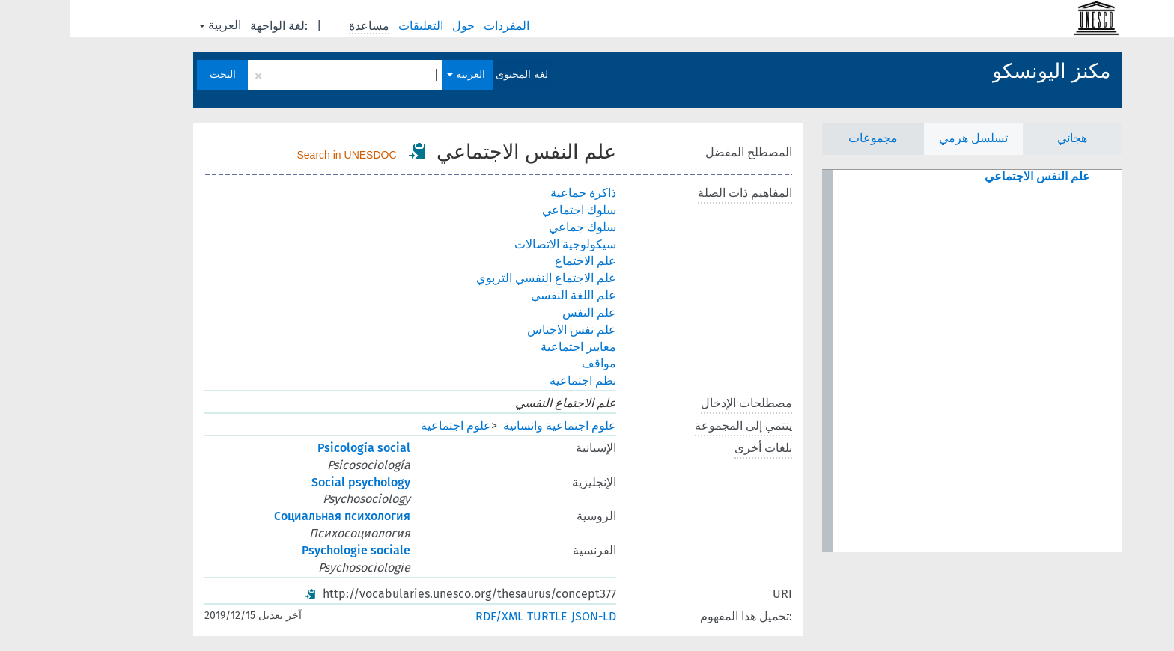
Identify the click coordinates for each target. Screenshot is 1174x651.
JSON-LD (523, 616)
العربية (150, 25)
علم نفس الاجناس (501, 330)
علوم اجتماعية (385, 425)
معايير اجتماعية (508, 347)
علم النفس (519, 312)
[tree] (901, 361)
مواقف (528, 363)
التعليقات (352, 26)
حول (394, 26)
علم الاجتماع (515, 261)
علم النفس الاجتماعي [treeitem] (967, 176)
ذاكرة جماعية (513, 193)
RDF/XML (429, 616)
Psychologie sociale (285, 550)
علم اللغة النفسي (503, 295)
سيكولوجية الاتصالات (495, 244)
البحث (152, 74)
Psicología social (293, 448)
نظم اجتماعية (512, 380)
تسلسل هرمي (903, 138)
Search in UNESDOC (276, 155)
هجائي (1002, 138)
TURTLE (477, 616)
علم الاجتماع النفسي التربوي (476, 278)
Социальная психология (272, 516)
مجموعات (802, 138)
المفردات (437, 26)
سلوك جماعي (512, 227)
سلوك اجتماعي (509, 210)
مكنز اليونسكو (981, 71)
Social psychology (290, 482)
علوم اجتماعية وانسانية (489, 425)
